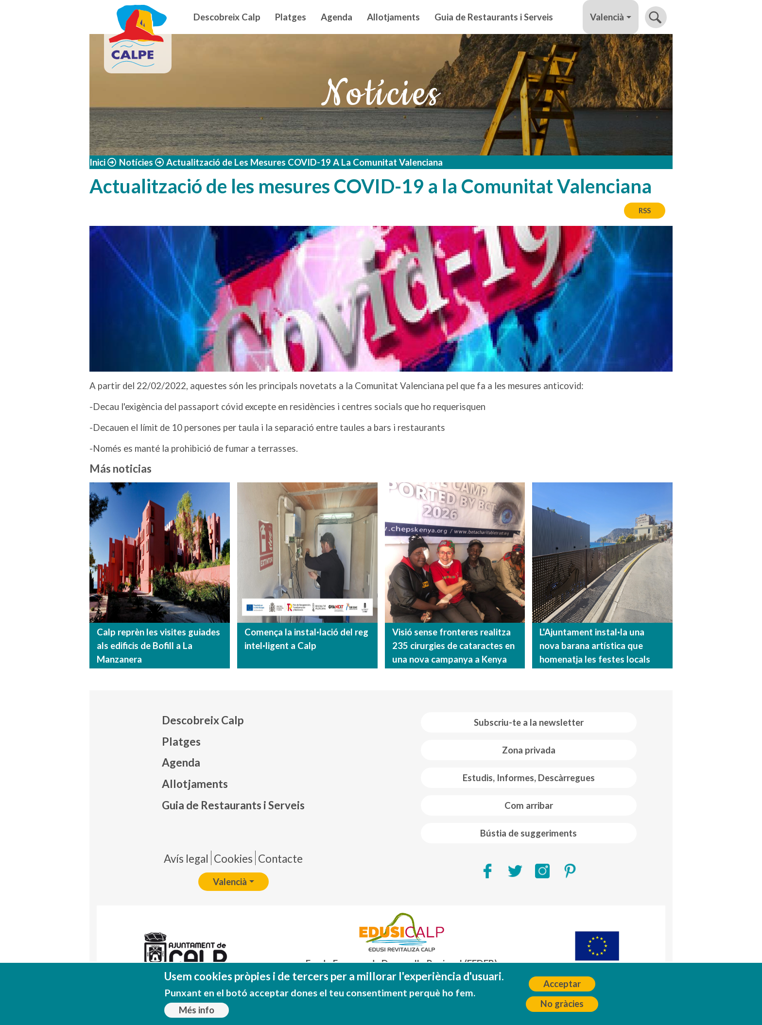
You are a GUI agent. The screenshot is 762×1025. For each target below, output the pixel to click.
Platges (290, 17)
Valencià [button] (607, 17)
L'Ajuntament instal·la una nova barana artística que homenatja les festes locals (594, 646)
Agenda (336, 17)
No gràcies (562, 1003)
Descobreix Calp (226, 17)
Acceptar (562, 983)
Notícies (136, 162)
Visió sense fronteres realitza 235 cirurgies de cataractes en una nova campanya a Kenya (453, 646)
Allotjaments (393, 17)
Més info (196, 1010)
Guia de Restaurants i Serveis (493, 17)
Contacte (280, 858)
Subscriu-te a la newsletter (529, 722)
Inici (97, 162)
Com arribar (528, 805)
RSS (645, 210)
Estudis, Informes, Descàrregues (529, 777)
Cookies (233, 858)
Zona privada (528, 750)
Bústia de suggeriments (528, 833)
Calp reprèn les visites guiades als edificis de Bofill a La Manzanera (158, 646)
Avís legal (186, 858)
